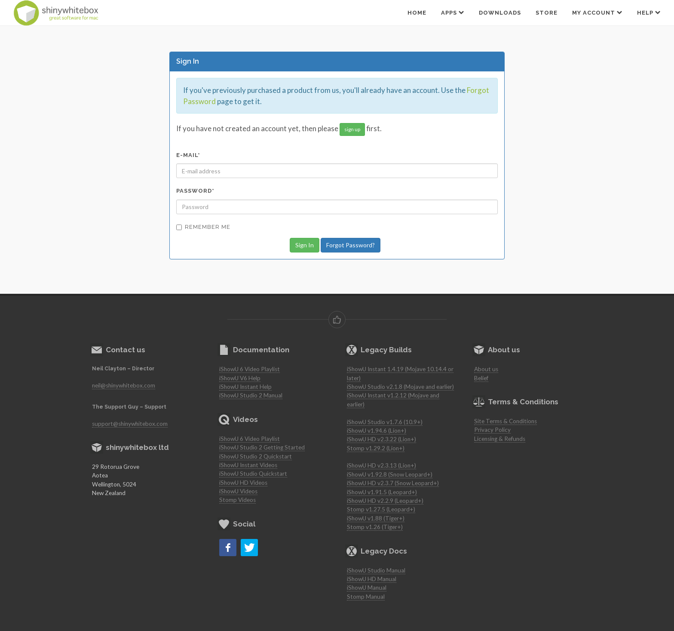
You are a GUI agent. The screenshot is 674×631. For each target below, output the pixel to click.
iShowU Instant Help (245, 386)
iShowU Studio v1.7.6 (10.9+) (385, 422)
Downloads (500, 12)
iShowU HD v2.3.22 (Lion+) (381, 439)
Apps (452, 12)
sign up (352, 129)
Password (195, 191)
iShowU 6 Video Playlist (249, 369)
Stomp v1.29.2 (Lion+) (375, 448)
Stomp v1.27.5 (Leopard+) (381, 509)
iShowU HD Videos (243, 482)
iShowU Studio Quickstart (253, 473)
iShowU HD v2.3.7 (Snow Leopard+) (393, 483)
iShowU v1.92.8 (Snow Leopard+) (389, 474)
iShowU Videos (238, 491)
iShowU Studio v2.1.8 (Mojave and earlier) (400, 386)
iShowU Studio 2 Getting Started (262, 447)
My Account (597, 12)
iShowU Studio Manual (376, 570)
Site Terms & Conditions (505, 421)
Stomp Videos (237, 499)
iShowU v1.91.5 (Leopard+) (382, 492)
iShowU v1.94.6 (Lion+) (376, 430)
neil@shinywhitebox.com (123, 385)
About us (486, 369)
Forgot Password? (350, 245)
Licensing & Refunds (499, 438)
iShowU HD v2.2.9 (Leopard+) (385, 500)
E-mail (188, 155)
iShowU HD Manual (371, 579)
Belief (481, 378)
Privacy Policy (492, 429)
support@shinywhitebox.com (130, 423)
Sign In (304, 245)
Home (416, 12)
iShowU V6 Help (239, 378)
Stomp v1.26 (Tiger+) (375, 526)
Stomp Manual (366, 596)
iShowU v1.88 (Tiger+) (375, 518)
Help (649, 12)
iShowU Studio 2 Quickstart (255, 456)
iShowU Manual (366, 587)
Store (547, 12)
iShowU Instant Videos (248, 465)
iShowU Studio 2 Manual (250, 395)
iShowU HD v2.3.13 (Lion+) (381, 465)
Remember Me (203, 227)
